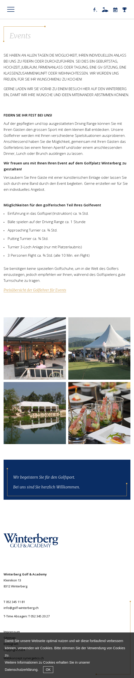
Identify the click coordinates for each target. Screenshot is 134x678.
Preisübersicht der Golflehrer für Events (35, 290)
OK (48, 670)
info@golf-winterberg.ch (21, 608)
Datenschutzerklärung (21, 670)
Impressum (12, 632)
